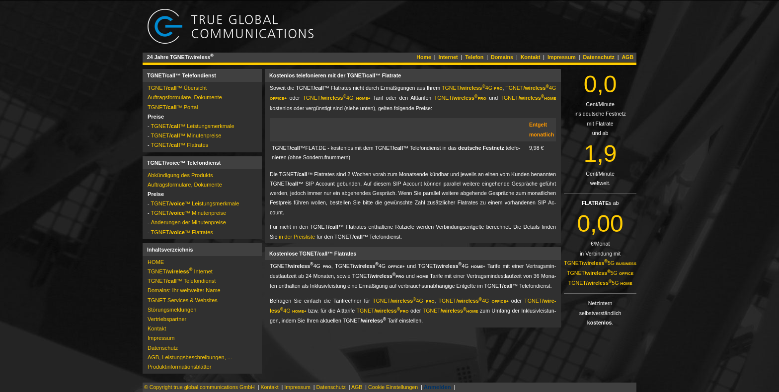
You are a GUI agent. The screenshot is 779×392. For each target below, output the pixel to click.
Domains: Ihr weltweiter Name (184, 290)
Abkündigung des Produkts (180, 175)
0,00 (600, 223)
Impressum (561, 57)
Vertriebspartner (167, 319)
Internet (448, 57)
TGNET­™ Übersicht (177, 88)
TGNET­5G (600, 263)
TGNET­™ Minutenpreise (186, 135)
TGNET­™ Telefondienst (182, 281)
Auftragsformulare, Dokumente (185, 97)
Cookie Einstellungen (393, 387)
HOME (156, 262)
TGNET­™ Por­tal (173, 107)
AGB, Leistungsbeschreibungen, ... (190, 357)
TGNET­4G (472, 88)
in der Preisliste (297, 237)
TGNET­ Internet (180, 271)
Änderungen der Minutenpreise (188, 222)
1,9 (600, 153)
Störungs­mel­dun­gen (172, 310)
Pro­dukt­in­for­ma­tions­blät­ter (179, 367)
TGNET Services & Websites (183, 300)
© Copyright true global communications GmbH (199, 387)
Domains (502, 57)
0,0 (600, 84)
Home (423, 57)
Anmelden (437, 387)
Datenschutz (598, 57)
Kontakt (531, 57)
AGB (627, 57)
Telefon (474, 57)
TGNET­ (460, 98)
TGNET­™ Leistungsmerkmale (192, 126)
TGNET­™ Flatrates (180, 145)
